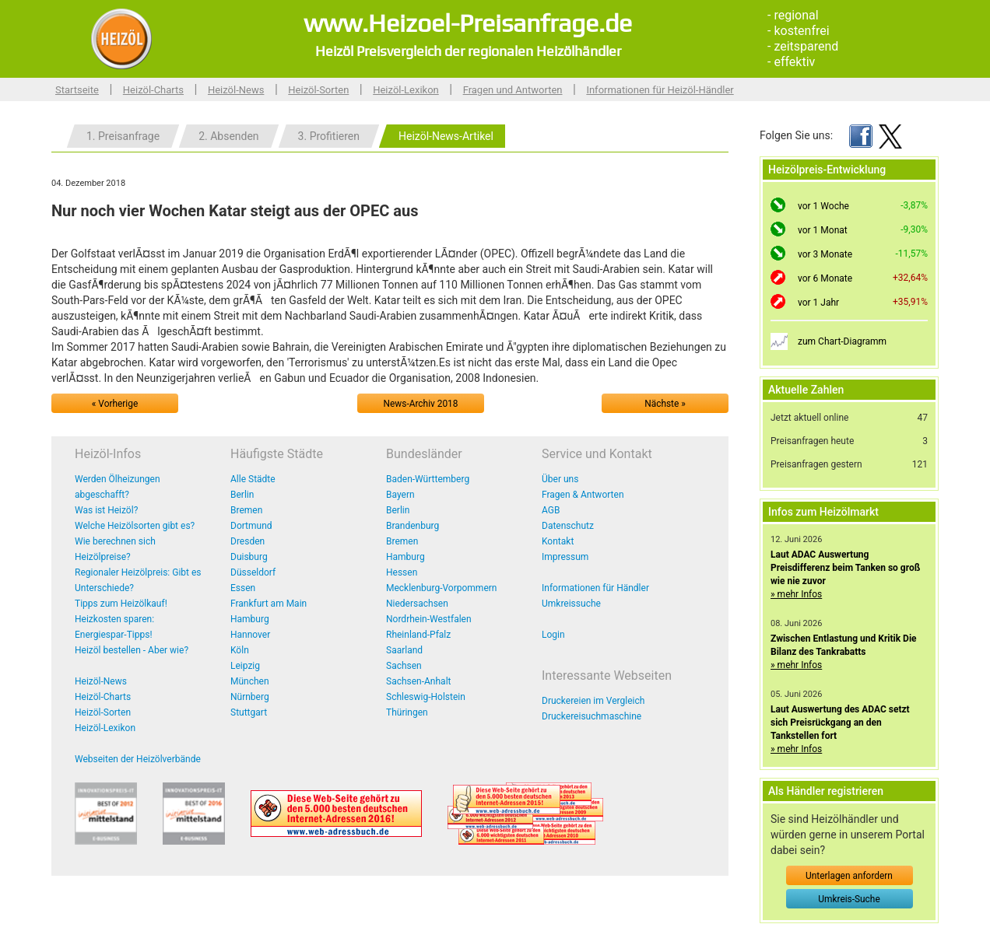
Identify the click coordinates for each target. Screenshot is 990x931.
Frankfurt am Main (268, 603)
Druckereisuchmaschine (591, 716)
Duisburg (249, 556)
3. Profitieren (329, 136)
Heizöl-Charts (153, 90)
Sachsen (404, 665)
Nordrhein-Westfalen (429, 619)
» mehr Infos (796, 594)
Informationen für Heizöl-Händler (659, 90)
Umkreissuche (571, 603)
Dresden (247, 541)
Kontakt (558, 541)
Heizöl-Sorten (318, 90)
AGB (551, 510)
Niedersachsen (417, 603)
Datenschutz (568, 525)
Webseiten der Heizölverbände (138, 759)
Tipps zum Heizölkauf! (121, 603)
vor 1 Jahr (818, 302)
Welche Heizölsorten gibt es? (135, 525)
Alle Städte (253, 479)
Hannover (250, 634)
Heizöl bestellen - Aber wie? (131, 650)
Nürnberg (249, 696)
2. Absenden (228, 136)
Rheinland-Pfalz (418, 634)
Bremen (246, 510)
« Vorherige (115, 403)
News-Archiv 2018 (421, 403)
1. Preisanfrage (123, 136)
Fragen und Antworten (513, 90)
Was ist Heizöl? (106, 510)
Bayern (400, 494)
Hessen (401, 572)
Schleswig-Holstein (425, 696)
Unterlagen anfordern (849, 875)
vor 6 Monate (825, 278)
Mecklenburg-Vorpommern (441, 588)
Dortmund (251, 525)
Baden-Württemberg (427, 479)
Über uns (560, 479)
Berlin (242, 494)
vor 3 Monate (825, 254)
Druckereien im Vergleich (593, 700)
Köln (239, 650)
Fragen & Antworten (583, 494)
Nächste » (665, 403)
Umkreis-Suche (848, 899)
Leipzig (245, 665)
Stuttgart (248, 712)
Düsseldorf (253, 572)
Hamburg (249, 619)
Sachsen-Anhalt (418, 681)
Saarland (404, 650)
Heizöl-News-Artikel (445, 136)
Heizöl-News (236, 90)
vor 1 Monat (823, 230)
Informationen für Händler (595, 588)
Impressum (565, 556)
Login (553, 634)
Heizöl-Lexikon (406, 90)
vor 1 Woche (823, 206)
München (249, 681)
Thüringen (407, 712)
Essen (242, 588)
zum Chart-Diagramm (842, 341)
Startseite (77, 90)
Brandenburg (412, 525)
